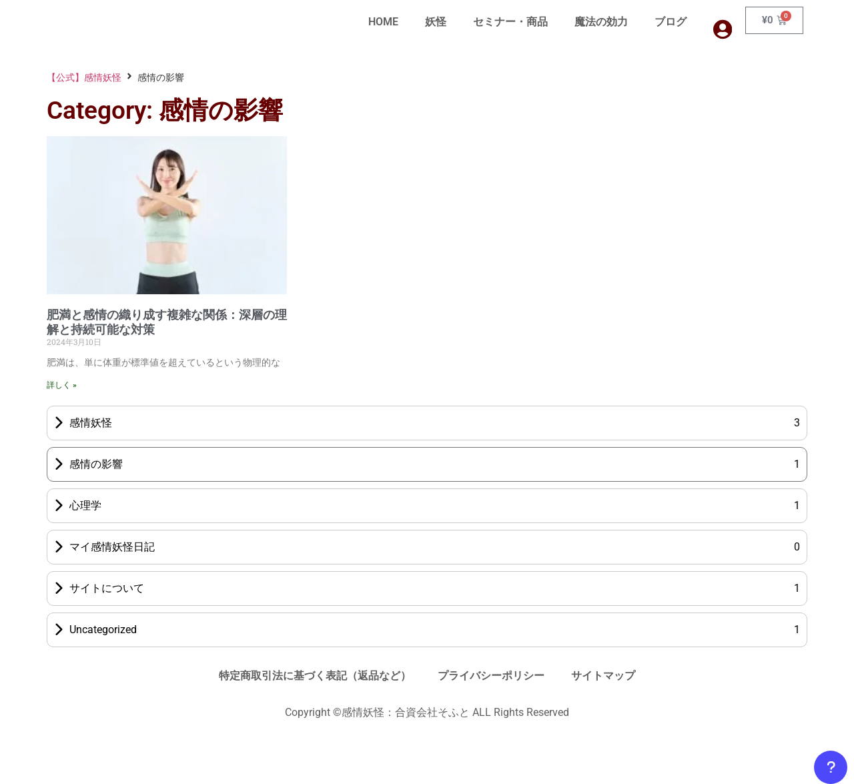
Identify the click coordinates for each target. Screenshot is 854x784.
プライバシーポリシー (491, 675)
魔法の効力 (601, 21)
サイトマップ (603, 675)
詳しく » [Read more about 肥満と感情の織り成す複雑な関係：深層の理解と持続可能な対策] (62, 385)
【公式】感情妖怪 (84, 77)
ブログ (671, 21)
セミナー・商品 (510, 21)
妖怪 (435, 21)
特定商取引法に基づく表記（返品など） (315, 675)
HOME (383, 21)
